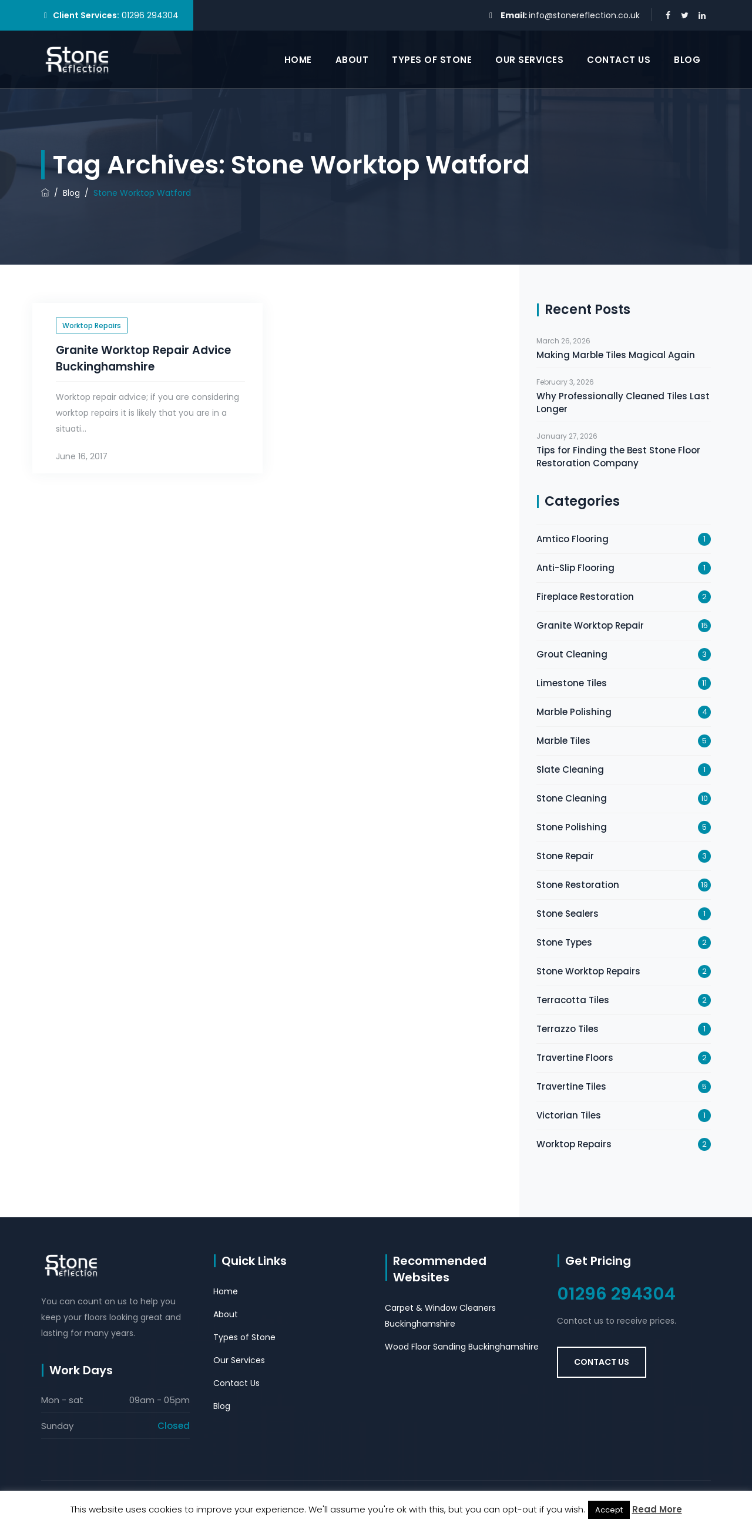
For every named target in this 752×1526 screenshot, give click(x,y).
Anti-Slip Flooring (575, 568)
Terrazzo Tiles (567, 1029)
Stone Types (564, 942)
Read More (657, 1509)
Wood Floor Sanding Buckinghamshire (462, 1347)
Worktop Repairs (91, 325)
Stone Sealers (567, 913)
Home (298, 60)
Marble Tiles (563, 740)
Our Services (529, 60)
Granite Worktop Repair (590, 625)
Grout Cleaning (571, 654)
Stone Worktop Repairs (588, 971)
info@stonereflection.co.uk (584, 15)
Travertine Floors (574, 1057)
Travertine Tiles (571, 1086)
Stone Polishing (571, 827)
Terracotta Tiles (572, 1000)
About (352, 60)
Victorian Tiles (568, 1115)
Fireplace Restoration (585, 596)
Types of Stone (432, 60)
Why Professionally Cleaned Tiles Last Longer (623, 402)
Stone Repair (565, 856)
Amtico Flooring (572, 539)
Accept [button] (609, 1509)
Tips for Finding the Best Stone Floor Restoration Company (618, 456)
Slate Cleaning (570, 769)
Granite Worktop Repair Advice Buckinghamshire (143, 358)
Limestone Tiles (571, 683)
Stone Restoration (577, 885)
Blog (687, 60)
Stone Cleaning (571, 798)
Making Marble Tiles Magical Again (615, 355)
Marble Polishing (574, 712)
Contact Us (618, 60)
